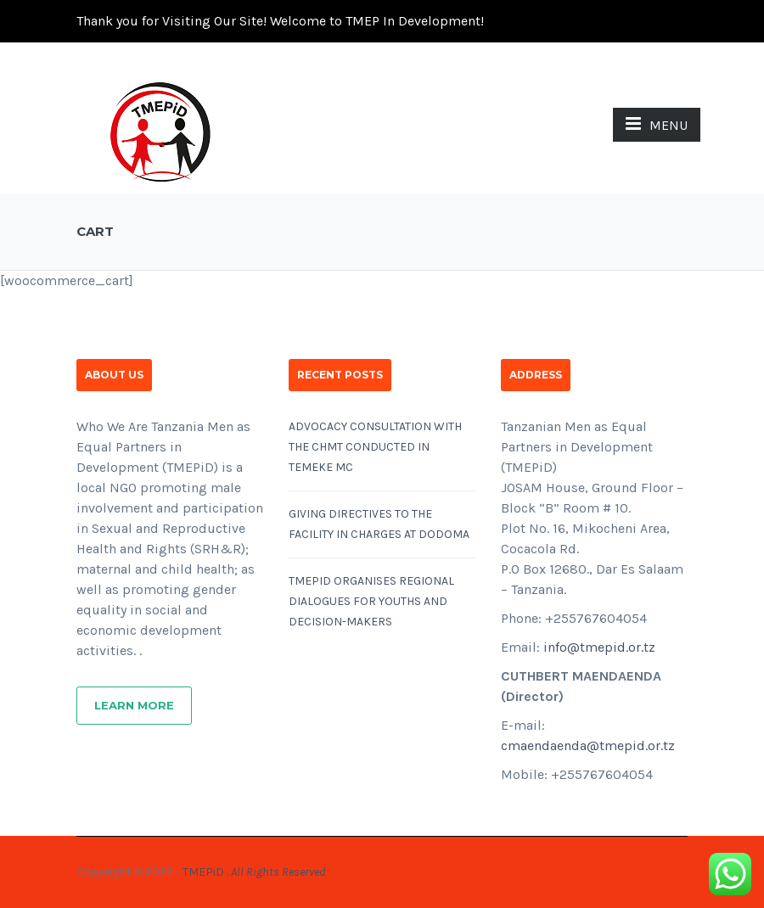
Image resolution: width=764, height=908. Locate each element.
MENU (657, 124)
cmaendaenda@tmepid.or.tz (588, 745)
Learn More (134, 705)
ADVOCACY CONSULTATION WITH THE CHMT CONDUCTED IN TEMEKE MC (375, 446)
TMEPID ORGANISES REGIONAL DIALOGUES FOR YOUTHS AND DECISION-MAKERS (371, 601)
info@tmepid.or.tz (599, 647)
